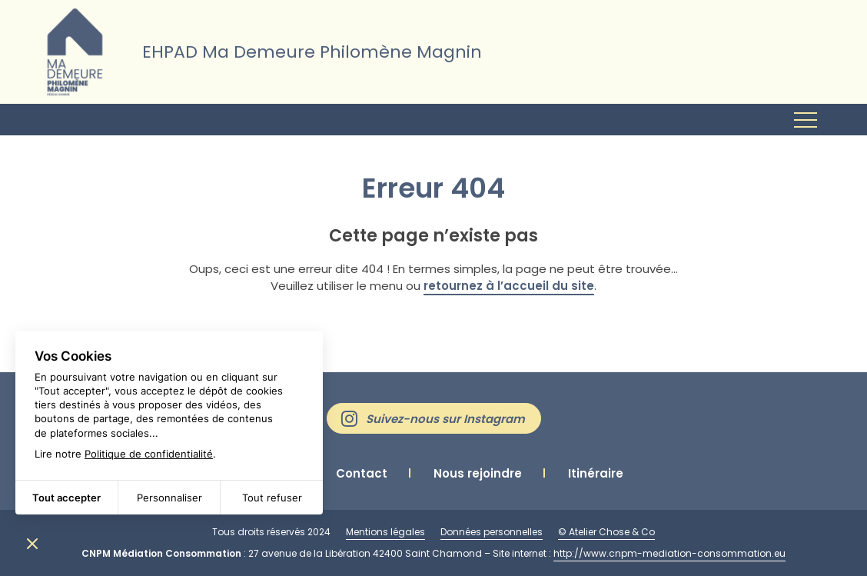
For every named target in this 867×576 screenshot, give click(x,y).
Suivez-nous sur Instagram (445, 419)
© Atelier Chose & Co (606, 531)
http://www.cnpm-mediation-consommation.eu (669, 553)
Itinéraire (595, 473)
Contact (361, 473)
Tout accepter (66, 497)
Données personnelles (491, 531)
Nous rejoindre (478, 473)
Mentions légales (385, 531)
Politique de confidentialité (149, 454)
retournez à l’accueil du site (509, 286)
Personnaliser (169, 497)
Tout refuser (272, 497)
